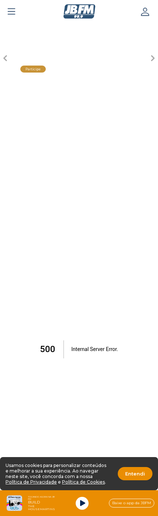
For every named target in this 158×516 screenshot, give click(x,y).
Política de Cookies (83, 482)
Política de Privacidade (31, 482)
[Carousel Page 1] (27, 28)
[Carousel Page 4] (105, 28)
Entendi (135, 474)
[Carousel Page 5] (131, 28)
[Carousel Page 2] (53, 28)
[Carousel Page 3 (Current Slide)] (79, 28)
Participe (33, 69)
